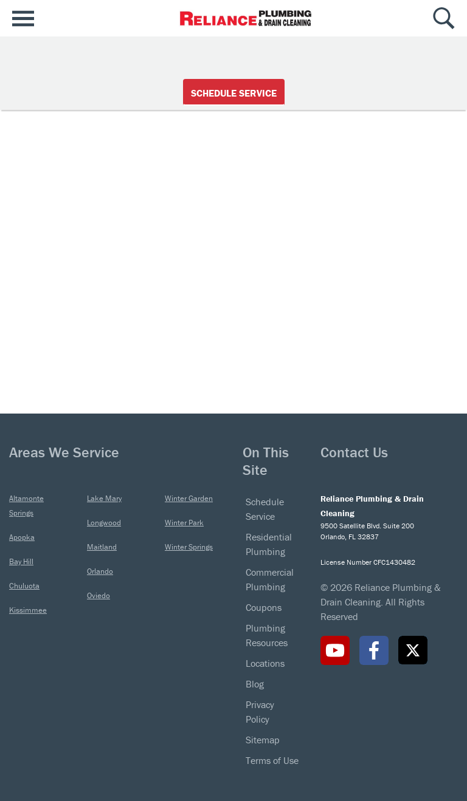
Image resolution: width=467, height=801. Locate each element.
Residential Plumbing (269, 544)
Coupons (264, 607)
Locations (265, 663)
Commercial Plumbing (270, 579)
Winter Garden (189, 498)
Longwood (104, 522)
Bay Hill (21, 561)
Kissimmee (28, 610)
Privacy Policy (260, 711)
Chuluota (24, 586)
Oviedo (98, 595)
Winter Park (184, 522)
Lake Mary (104, 498)
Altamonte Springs (26, 505)
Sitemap (263, 740)
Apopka (22, 537)
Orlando (100, 571)
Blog (255, 684)
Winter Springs (189, 547)
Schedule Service (234, 93)
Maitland (102, 547)
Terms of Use (272, 760)
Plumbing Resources (267, 635)
